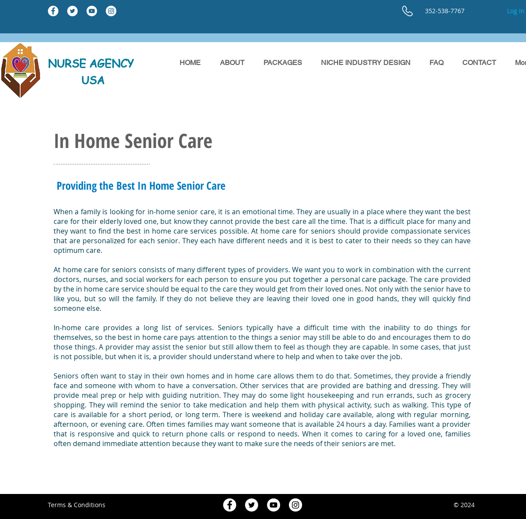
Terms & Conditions (76, 505)
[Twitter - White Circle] (72, 11)
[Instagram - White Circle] (111, 11)
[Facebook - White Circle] (53, 11)
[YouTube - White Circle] (91, 11)
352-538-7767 (445, 11)
